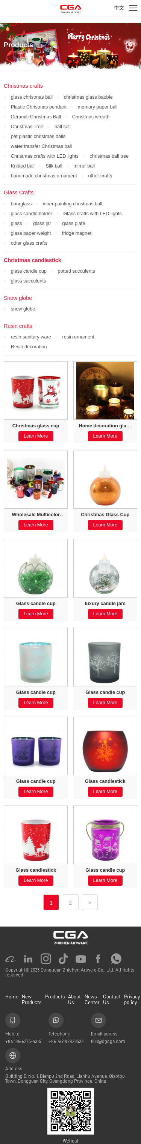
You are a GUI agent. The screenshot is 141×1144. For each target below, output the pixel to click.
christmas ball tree (109, 156)
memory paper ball (98, 107)
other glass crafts (29, 243)
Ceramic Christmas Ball (36, 117)
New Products (31, 999)
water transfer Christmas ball (41, 146)
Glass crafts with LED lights (92, 213)
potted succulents (76, 271)
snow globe (23, 309)
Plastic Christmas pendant (39, 107)
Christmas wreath (90, 117)
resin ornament (78, 337)
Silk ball (54, 166)
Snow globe (18, 298)
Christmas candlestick (32, 260)
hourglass (21, 203)
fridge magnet (76, 233)
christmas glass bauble (88, 97)
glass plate (73, 223)
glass (16, 223)
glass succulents (28, 281)
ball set (62, 126)
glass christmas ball (32, 97)
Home (11, 996)
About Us (74, 999)
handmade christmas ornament (44, 176)
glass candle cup (29, 271)
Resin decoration (29, 346)
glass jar (42, 223)
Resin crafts (18, 326)
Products (55, 996)
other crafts (100, 176)
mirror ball (84, 166)
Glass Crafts (18, 192)
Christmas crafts (23, 86)
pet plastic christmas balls (38, 136)
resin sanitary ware (31, 337)
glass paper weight (31, 233)
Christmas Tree (27, 126)
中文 (119, 8)
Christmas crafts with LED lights (45, 156)
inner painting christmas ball (72, 203)
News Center (92, 999)
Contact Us (112, 999)
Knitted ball (23, 166)
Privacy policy (132, 999)
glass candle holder (31, 213)
